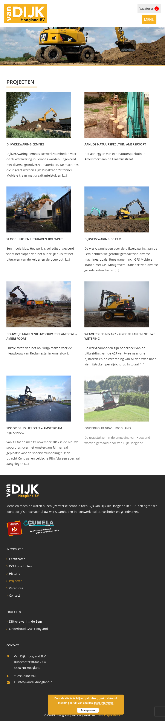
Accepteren (88, 710)
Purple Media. (112, 715)
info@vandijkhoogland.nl (35, 682)
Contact (14, 595)
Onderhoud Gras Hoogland (107, 428)
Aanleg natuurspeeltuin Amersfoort (115, 144)
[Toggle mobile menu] (149, 19)
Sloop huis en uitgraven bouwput (34, 239)
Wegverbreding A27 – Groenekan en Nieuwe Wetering (119, 336)
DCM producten (20, 566)
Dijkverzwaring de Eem (102, 239)
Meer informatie (103, 702)
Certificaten (17, 559)
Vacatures (149, 8)
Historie (14, 573)
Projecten (16, 580)
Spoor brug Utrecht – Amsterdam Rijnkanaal (34, 430)
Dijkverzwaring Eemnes (25, 144)
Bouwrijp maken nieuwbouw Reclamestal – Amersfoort (41, 336)
